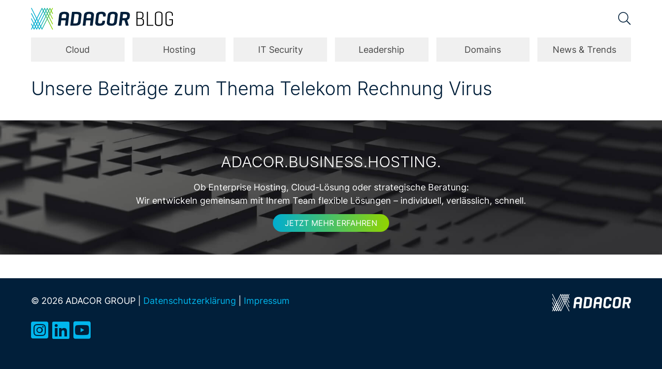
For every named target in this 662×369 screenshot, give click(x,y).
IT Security (280, 49)
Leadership (381, 49)
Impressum (267, 300)
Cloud (78, 49)
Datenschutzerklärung (189, 300)
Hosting (179, 49)
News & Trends (584, 49)
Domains (482, 49)
